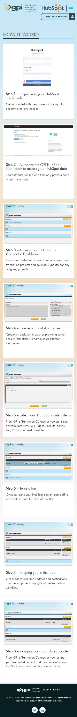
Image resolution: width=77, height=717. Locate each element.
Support (47, 689)
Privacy (56, 689)
